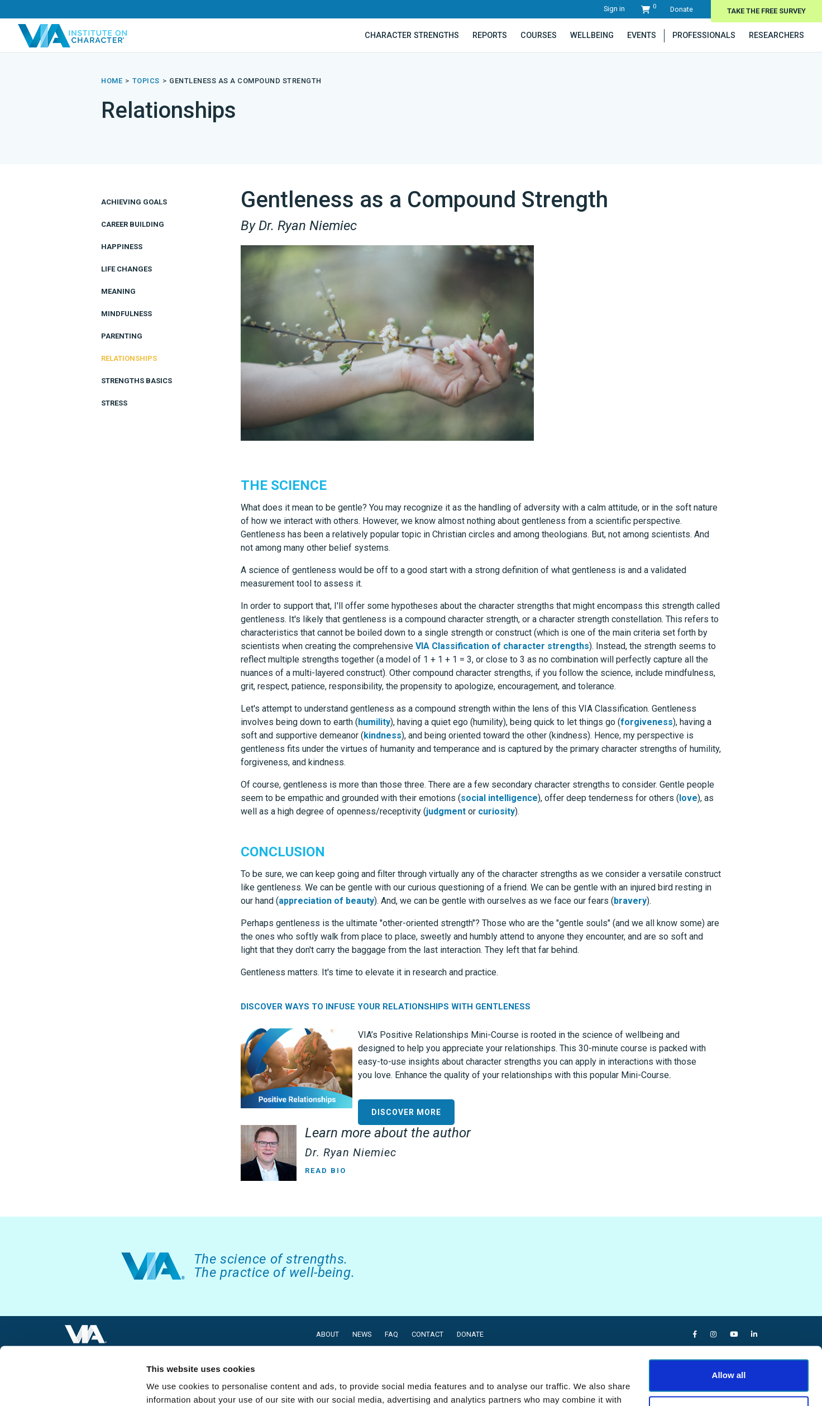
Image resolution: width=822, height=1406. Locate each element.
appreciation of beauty (326, 900)
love (688, 798)
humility (374, 722)
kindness (383, 735)
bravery (630, 900)
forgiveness (646, 722)
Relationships (129, 358)
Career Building (132, 224)
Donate (681, 9)
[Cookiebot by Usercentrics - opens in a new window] (72, 1384)
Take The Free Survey (766, 11)
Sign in (614, 8)
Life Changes (126, 269)
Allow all (729, 1315)
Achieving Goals (134, 202)
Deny (729, 1351)
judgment (446, 811)
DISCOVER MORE (406, 1112)
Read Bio (325, 1170)
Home (111, 81)
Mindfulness (126, 313)
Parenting (121, 336)
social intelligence (499, 798)
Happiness (121, 246)
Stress (114, 403)
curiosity (496, 811)
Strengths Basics (136, 380)
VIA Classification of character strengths (502, 646)
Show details (172, 1384)
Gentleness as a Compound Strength (245, 81)
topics (146, 81)
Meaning (118, 291)
